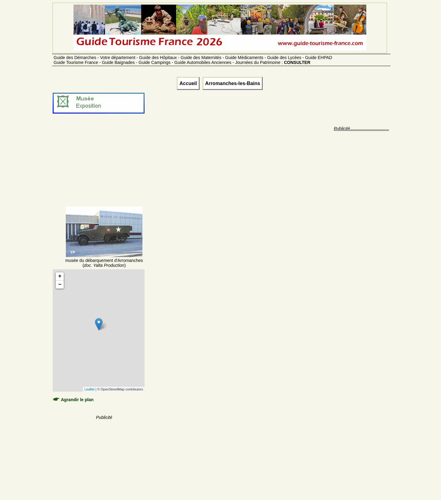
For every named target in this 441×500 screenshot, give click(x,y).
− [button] (60, 284)
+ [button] (60, 276)
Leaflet (90, 389)
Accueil (188, 83)
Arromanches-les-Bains (232, 83)
